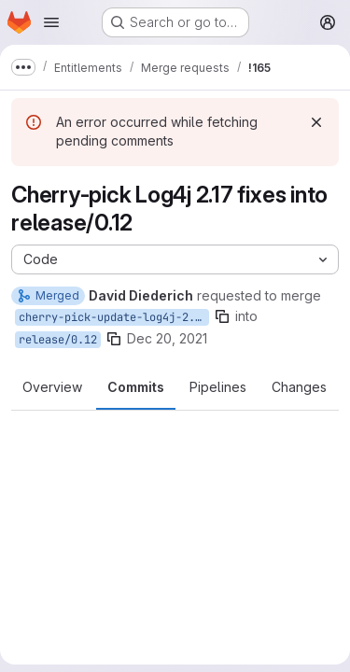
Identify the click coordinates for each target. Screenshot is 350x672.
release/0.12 (58, 339)
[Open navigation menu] (51, 22)
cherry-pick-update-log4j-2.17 (113, 317)
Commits (135, 387)
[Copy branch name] (222, 316)
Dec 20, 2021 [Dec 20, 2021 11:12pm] (167, 338)
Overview (52, 387)
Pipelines (217, 387)
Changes (299, 387)
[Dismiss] (316, 122)
